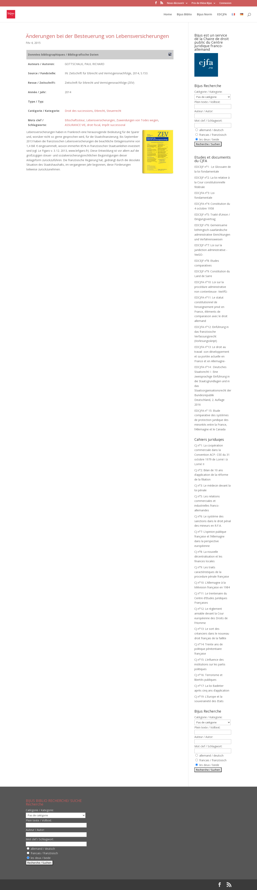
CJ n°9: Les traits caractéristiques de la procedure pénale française (211, 572)
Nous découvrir (175, 3)
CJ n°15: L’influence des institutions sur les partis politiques (209, 664)
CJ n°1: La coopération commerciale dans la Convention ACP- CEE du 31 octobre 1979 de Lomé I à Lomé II (212, 455)
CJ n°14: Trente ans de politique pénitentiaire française (208, 649)
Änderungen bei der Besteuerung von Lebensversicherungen (97, 35)
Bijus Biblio (184, 14)
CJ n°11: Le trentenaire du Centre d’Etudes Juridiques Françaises (210, 598)
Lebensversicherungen (100, 120)
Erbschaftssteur (75, 120)
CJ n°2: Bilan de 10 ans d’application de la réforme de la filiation (211, 474)
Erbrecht (99, 111)
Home (168, 14)
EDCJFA (222, 14)
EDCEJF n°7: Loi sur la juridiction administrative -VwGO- (210, 249)
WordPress (90, 884)
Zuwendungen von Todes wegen (137, 120)
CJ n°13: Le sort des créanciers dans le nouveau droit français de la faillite (211, 633)
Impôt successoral (113, 125)
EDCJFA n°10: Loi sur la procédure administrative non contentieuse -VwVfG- (211, 286)
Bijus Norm (204, 14)
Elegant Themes (51, 884)
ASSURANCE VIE (75, 125)
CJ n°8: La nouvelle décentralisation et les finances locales (208, 556)
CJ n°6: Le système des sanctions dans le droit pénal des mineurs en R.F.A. (212, 521)
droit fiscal (93, 125)
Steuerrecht (114, 111)
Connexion (225, 3)
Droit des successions (79, 111)
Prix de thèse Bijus (202, 3)
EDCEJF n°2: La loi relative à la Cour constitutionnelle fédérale (212, 182)
